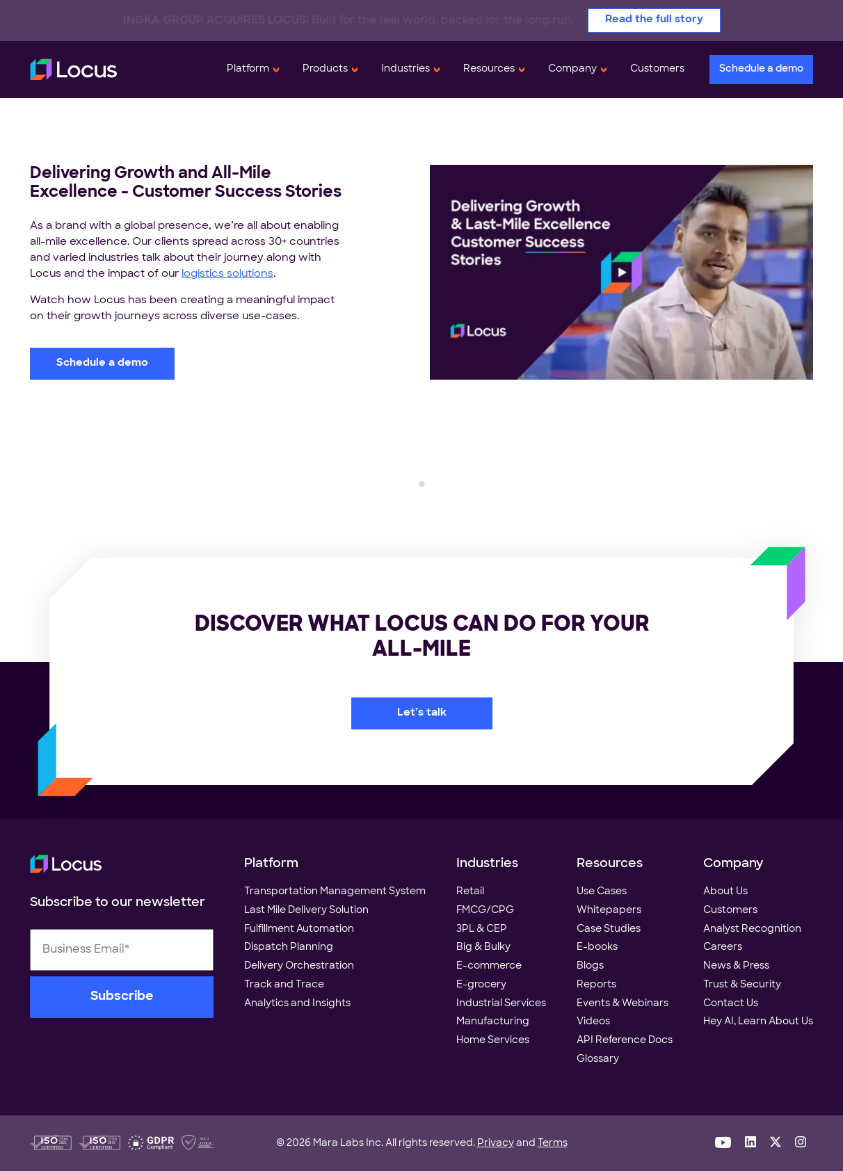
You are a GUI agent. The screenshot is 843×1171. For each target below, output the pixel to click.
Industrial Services (501, 1004)
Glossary (598, 1059)
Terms (553, 1143)
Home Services (492, 1040)
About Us (725, 892)
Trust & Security (742, 985)
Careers (722, 947)
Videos (593, 1022)
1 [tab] (421, 484)
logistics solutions (227, 274)
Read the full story (654, 20)
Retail (470, 892)
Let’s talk (422, 713)
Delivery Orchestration (299, 966)
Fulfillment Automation (299, 929)
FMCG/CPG (485, 910)
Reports (596, 985)
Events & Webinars (622, 1004)
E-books (597, 947)
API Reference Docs (625, 1040)
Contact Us (730, 1004)
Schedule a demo (761, 69)
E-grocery (481, 985)
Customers (657, 69)
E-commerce (489, 966)
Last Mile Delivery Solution (306, 910)
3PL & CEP (481, 929)
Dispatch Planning (288, 947)
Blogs (590, 966)
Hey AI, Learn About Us (758, 1022)
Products (325, 69)
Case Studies (609, 929)
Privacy (495, 1143)
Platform (248, 69)
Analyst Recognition (752, 929)
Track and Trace (284, 985)
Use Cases (602, 892)
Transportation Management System (335, 892)
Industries (405, 69)
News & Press (736, 966)
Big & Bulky (483, 947)
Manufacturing (492, 1022)
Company (572, 69)
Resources (489, 69)
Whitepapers (609, 910)
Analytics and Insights (297, 1004)
